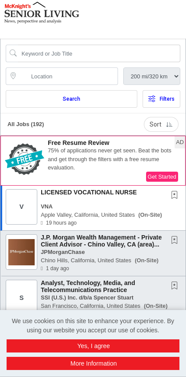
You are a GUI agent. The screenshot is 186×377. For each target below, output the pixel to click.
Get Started (162, 176)
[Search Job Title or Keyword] (99, 53)
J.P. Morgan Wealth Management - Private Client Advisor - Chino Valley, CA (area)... (101, 240)
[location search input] (68, 76)
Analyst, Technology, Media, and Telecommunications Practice (88, 286)
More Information (93, 363)
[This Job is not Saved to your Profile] (176, 195)
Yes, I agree (93, 345)
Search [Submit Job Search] (71, 99)
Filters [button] (161, 99)
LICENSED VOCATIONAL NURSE (89, 192)
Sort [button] (161, 124)
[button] (183, 17)
